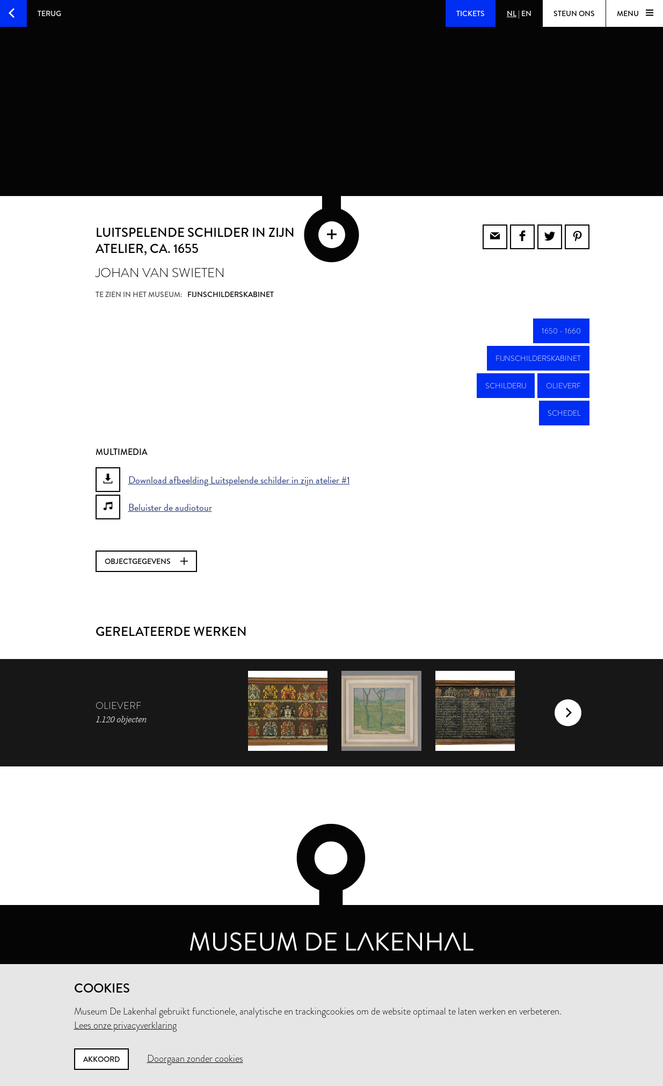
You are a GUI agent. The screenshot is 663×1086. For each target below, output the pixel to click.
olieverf (563, 384)
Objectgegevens (146, 559)
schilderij (505, 384)
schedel (564, 411)
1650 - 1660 (561, 329)
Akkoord (101, 1059)
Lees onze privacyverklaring (125, 1025)
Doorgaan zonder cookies (195, 1059)
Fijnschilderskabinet (538, 356)
